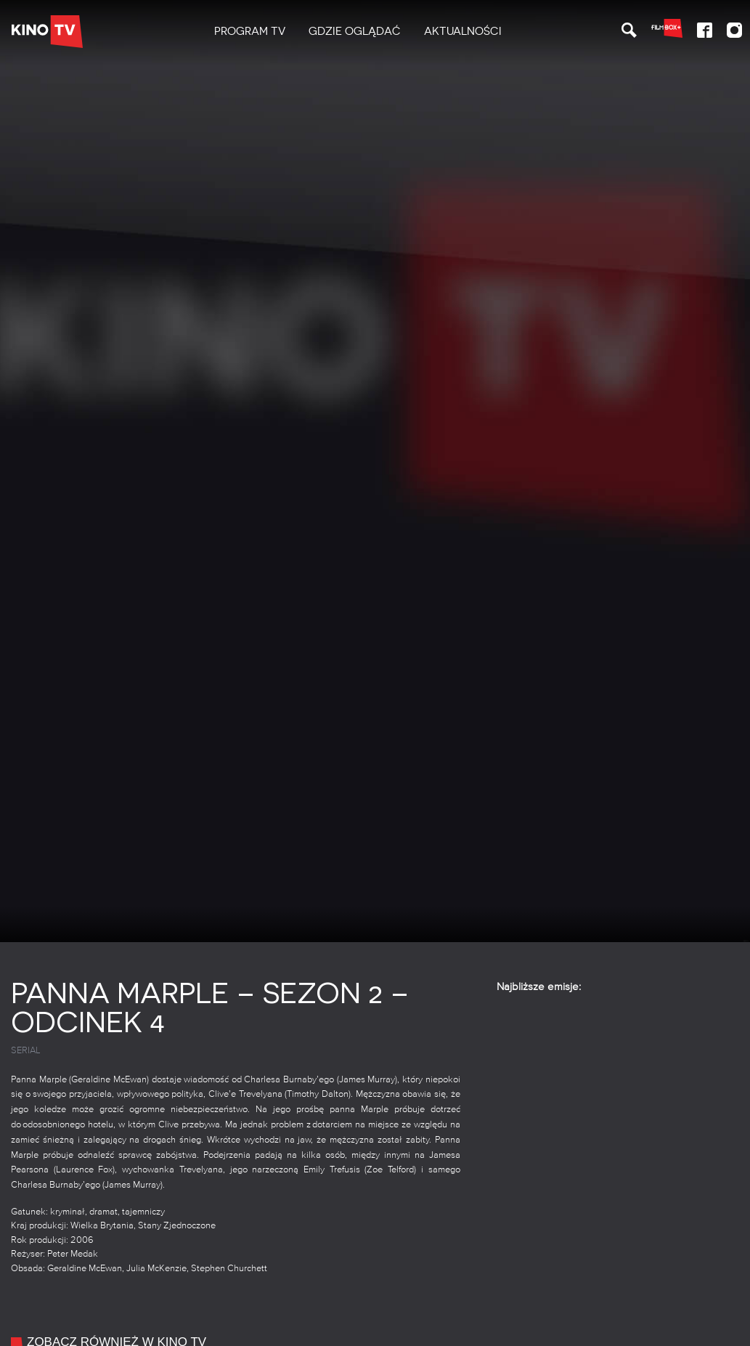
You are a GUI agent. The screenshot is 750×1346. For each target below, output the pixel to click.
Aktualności (463, 31)
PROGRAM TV (249, 31)
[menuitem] (250, 31)
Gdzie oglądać (355, 31)
